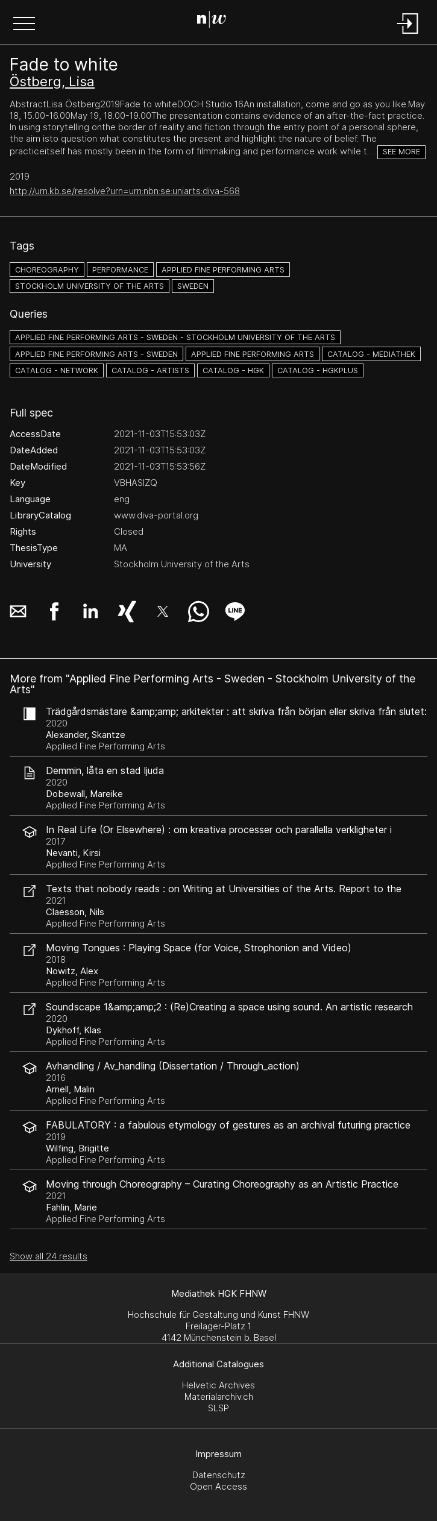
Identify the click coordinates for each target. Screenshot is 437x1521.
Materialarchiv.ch (218, 1396)
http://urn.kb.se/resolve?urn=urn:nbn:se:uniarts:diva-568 (125, 191)
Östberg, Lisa (52, 81)
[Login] (408, 34)
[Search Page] (216, 21)
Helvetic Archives (218, 1385)
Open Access (218, 1486)
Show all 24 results (48, 1256)
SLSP (218, 1408)
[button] (24, 24)
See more (401, 151)
